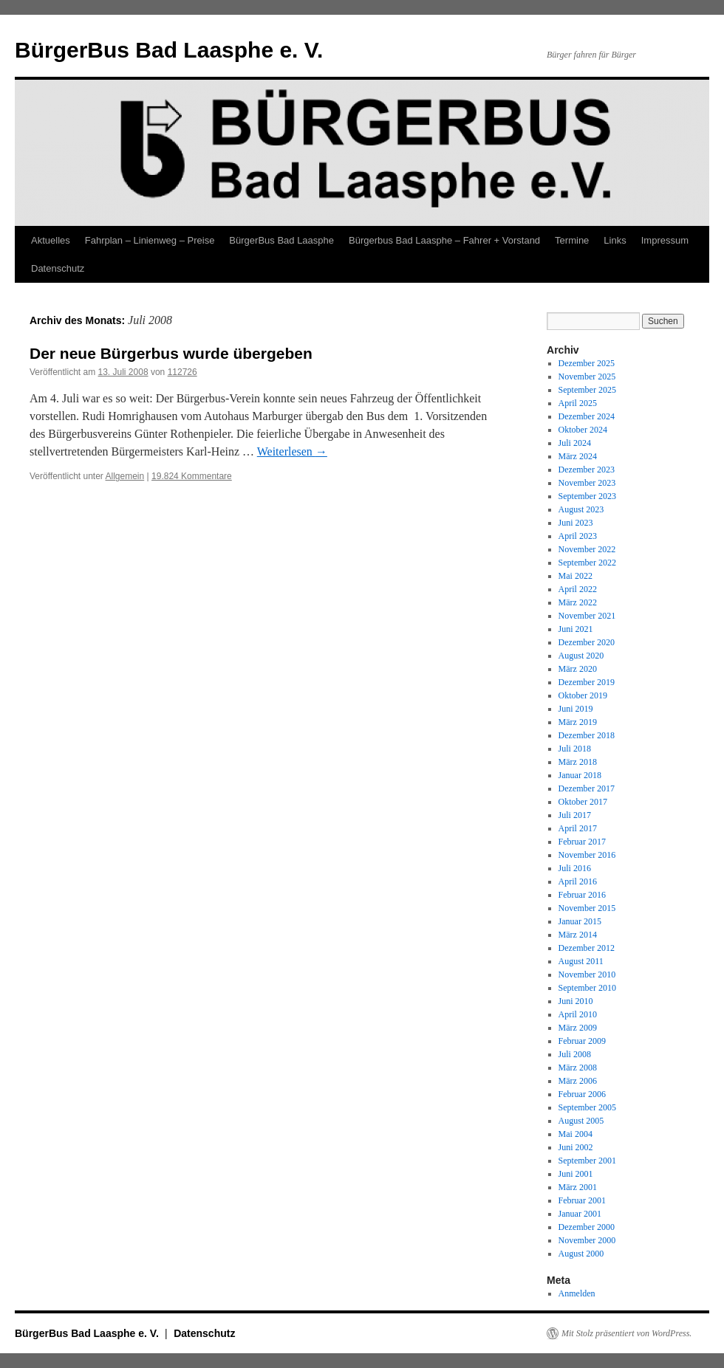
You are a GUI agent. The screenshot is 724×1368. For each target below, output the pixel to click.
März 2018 (578, 762)
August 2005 (581, 1121)
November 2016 (587, 855)
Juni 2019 (576, 709)
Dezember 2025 (587, 363)
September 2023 (587, 496)
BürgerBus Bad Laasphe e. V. (169, 50)
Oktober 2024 (583, 430)
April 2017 (578, 828)
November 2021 (587, 616)
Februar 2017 (582, 841)
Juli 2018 (575, 748)
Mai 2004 (575, 1134)
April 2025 (578, 403)
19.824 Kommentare (191, 476)
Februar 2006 (582, 1094)
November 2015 (587, 908)
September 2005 (587, 1107)
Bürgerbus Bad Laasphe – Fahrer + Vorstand (444, 240)
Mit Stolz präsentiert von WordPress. (626, 1333)
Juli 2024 (575, 443)
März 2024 (578, 456)
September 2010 (587, 988)
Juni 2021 (576, 629)
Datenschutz (57, 268)
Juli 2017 (575, 815)
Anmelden (577, 1293)
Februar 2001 (582, 1200)
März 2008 (578, 1067)
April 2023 (578, 536)
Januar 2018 (580, 775)
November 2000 (587, 1240)
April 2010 (578, 1014)
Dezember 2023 (587, 469)
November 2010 (587, 974)
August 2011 (581, 961)
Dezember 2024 (587, 416)
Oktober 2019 (583, 695)
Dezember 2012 (587, 948)
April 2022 (578, 589)
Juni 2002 (576, 1147)
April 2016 (578, 881)
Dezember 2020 (587, 642)
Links (615, 240)
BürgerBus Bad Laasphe (281, 240)
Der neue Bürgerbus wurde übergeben (171, 353)
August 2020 (581, 655)
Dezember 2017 (587, 788)
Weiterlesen (292, 451)
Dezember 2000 (587, 1227)
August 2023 (581, 509)
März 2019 (578, 722)
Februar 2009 (582, 1041)
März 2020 (578, 669)
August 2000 (581, 1253)
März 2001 (578, 1187)
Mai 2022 (575, 576)
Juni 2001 (576, 1174)
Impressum (665, 240)
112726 (182, 372)
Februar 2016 (582, 895)
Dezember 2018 (587, 735)
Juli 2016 (575, 868)
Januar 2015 (580, 921)
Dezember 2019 (587, 682)
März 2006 (578, 1081)
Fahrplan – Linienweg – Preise (150, 240)
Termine (572, 240)
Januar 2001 (580, 1214)
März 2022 (578, 602)
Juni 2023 (576, 523)
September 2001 (587, 1160)
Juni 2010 (576, 1001)
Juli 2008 (575, 1054)
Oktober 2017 (583, 802)
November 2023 (587, 483)
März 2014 (578, 934)
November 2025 (587, 376)
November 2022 (587, 549)
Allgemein (125, 476)
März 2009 (578, 1027)
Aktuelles (50, 240)
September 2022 (587, 562)
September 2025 (587, 390)
